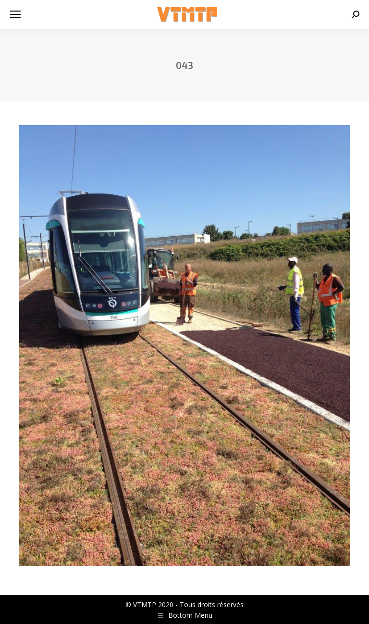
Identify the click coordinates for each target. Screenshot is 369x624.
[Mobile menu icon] (15, 14)
